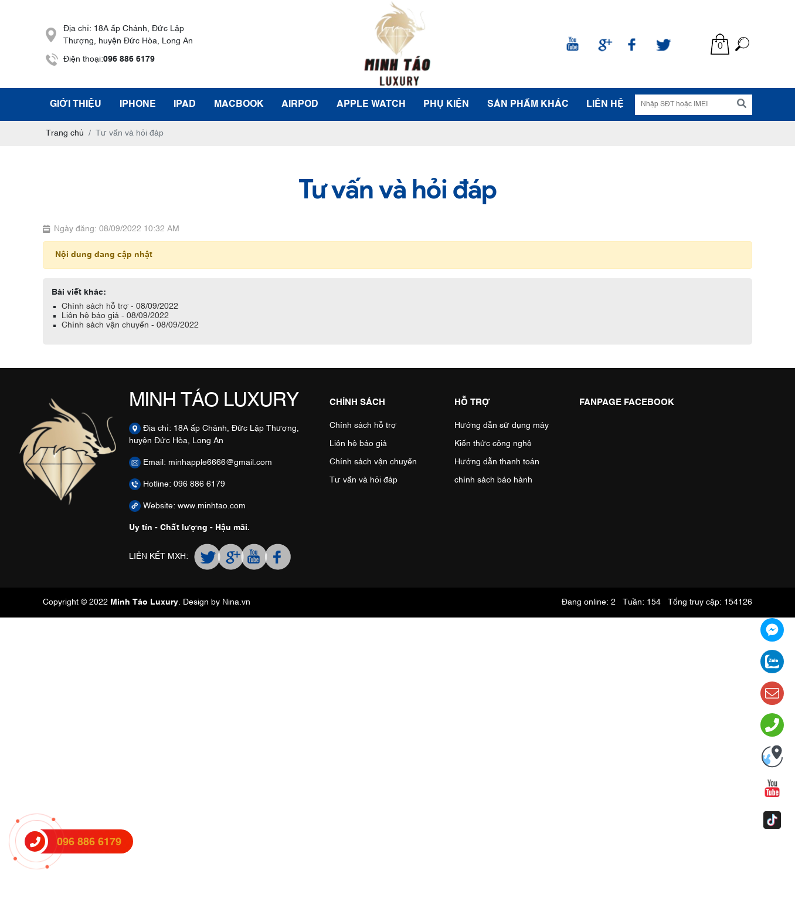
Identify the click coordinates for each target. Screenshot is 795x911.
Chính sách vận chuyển (373, 462)
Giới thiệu (75, 104)
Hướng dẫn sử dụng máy (501, 425)
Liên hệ (605, 104)
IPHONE (138, 104)
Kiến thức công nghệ (493, 444)
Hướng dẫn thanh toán (496, 462)
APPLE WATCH (371, 104)
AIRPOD (299, 104)
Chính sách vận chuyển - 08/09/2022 (130, 325)
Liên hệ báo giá (358, 444)
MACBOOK (239, 104)
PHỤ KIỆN (446, 104)
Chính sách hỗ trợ (362, 425)
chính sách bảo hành (493, 480)
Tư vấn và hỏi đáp (363, 480)
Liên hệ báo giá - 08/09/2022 (115, 316)
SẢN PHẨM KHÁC (528, 104)
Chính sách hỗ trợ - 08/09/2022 (120, 306)
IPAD (185, 104)
